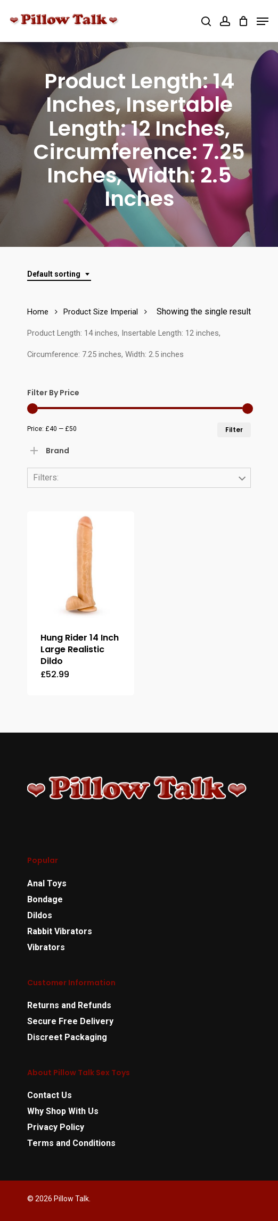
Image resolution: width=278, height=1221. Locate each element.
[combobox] (59, 274)
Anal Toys (47, 883)
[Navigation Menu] (262, 21)
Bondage (45, 899)
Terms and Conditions (71, 1143)
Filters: (46, 477)
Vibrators (46, 947)
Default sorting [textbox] (53, 274)
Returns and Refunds (69, 1005)
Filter (234, 429)
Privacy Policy (55, 1127)
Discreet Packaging (67, 1037)
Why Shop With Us (63, 1111)
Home (37, 312)
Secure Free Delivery (70, 1021)
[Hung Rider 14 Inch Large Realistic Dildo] (80, 564)
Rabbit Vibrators (59, 931)
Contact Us (49, 1095)
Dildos (39, 915)
